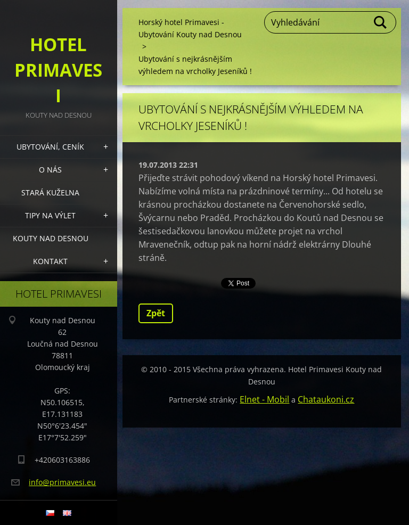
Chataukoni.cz (326, 399)
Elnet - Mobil (264, 399)
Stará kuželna (50, 192)
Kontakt (50, 261)
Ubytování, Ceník (50, 147)
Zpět (155, 313)
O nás (50, 170)
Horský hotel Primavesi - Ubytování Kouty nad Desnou (190, 28)
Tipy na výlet (50, 215)
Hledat (381, 22)
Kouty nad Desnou (50, 238)
